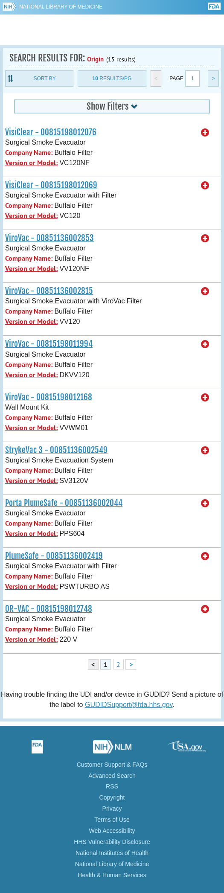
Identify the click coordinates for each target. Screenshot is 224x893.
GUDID (112, 30)
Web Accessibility (112, 830)
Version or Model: (31, 162)
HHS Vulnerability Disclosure (112, 841)
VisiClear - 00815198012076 (50, 132)
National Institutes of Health (112, 852)
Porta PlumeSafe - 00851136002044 (63, 503)
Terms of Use (111, 819)
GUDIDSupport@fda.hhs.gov (128, 704)
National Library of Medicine (60, 7)
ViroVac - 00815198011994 (49, 344)
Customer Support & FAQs (112, 764)
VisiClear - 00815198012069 (51, 185)
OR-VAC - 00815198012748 (48, 609)
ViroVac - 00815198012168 (48, 397)
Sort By (45, 78)
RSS (112, 786)
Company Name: (28, 152)
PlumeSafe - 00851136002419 (54, 556)
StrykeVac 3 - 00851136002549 (56, 450)
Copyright (112, 797)
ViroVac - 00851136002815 (49, 291)
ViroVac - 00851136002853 (49, 238)
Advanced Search (112, 775)
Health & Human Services (112, 875)
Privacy (112, 808)
